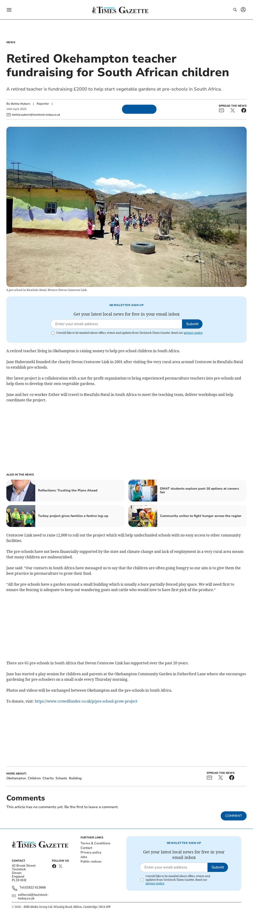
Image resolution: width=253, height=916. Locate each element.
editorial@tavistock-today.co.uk (33, 896)
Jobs (84, 857)
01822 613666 (35, 888)
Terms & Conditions (95, 843)
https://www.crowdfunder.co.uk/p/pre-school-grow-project (86, 701)
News (10, 42)
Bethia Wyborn (20, 104)
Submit (192, 323)
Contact (86, 848)
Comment (233, 816)
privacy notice (193, 332)
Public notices (91, 861)
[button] (9, 9)
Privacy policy (91, 852)
